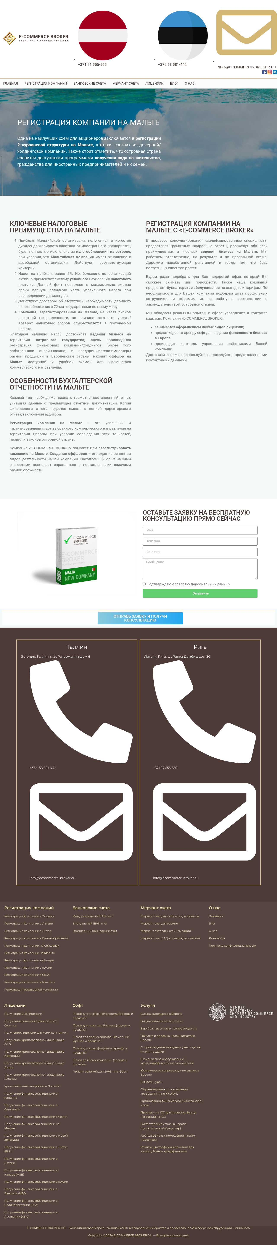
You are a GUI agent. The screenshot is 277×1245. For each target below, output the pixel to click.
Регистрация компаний (45, 83)
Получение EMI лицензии (23, 1013)
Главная (10, 83)
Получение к (13, 1074)
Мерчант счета (126, 83)
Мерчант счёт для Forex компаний (166, 931)
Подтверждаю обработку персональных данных (188, 584)
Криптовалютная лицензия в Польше (31, 1086)
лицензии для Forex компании (43, 1032)
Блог (174, 83)
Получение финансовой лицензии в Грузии (36, 1181)
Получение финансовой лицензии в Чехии (35, 1116)
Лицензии (154, 83)
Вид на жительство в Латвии (161, 1021)
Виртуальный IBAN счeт (89, 923)
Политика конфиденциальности (232, 945)
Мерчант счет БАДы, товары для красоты (170, 938)
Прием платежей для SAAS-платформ (99, 1071)
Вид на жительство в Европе (161, 1013)
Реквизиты (217, 938)
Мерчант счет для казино (159, 923)
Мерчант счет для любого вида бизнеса (170, 916)
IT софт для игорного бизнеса (93, 1025)
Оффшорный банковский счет (94, 931)
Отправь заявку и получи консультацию (140, 618)
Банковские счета (90, 83)
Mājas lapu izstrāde (20, 1234)
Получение (12, 1032)
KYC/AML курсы (152, 1082)
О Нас (190, 83)
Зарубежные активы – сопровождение (169, 1028)
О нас (213, 931)
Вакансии (216, 916)
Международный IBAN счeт (92, 916)
